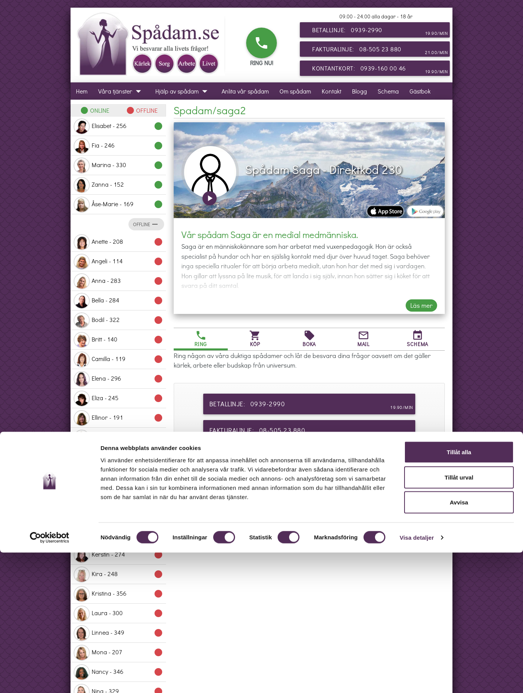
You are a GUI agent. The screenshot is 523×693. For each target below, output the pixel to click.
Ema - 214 (118, 438)
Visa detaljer (417, 678)
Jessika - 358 (118, 516)
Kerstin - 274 (118, 555)
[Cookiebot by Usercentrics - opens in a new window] (49, 678)
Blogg (359, 91)
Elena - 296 (118, 379)
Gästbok (420, 91)
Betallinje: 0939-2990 (380, 31)
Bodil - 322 (118, 320)
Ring (200, 339)
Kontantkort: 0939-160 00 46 (380, 70)
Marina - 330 (118, 166)
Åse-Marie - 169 (118, 205)
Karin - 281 (118, 535)
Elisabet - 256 (118, 126)
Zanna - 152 (118, 185)
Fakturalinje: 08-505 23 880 (380, 50)
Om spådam (295, 91)
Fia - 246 (118, 146)
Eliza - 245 (118, 399)
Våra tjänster (121, 91)
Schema (388, 91)
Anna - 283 (118, 281)
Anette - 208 (118, 242)
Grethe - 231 (118, 477)
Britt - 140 (118, 340)
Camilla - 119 (118, 359)
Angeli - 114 (118, 262)
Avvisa (459, 642)
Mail (363, 339)
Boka (309, 339)
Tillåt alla (459, 592)
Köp (255, 339)
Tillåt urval (459, 617)
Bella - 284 (118, 301)
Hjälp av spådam (183, 91)
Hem (81, 91)
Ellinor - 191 (118, 418)
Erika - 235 (118, 457)
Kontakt (331, 91)
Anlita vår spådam (245, 91)
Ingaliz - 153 (118, 496)
